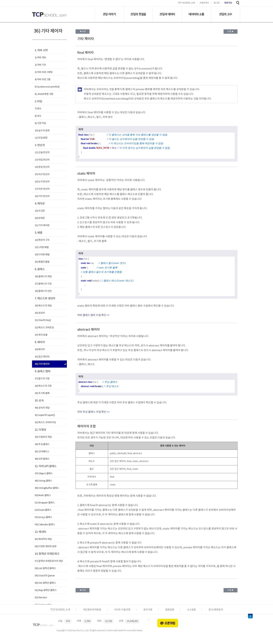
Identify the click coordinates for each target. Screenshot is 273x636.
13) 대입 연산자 (42, 159)
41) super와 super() (45, 415)
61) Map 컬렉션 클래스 (46, 590)
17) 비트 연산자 (42, 188)
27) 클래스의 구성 (43, 283)
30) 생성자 (40, 312)
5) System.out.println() (47, 86)
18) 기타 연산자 (42, 196)
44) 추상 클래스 (42, 444)
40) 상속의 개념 (42, 407)
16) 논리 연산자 (42, 181)
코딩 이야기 (109, 14)
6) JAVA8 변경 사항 (44, 94)
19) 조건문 (40, 210)
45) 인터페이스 (42, 451)
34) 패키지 (40, 349)
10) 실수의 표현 (42, 130)
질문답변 (169, 610)
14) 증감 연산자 (42, 167)
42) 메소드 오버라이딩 (45, 422)
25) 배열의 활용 (42, 261)
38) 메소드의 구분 (43, 385)
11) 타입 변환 (41, 137)
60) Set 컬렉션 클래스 (45, 582)
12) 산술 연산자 (42, 152)
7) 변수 (38, 108)
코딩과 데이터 (167, 14)
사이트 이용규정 (122, 610)
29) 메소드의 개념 (43, 305)
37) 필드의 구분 (42, 378)
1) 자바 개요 (40, 57)
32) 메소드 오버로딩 (44, 327)
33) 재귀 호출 (41, 334)
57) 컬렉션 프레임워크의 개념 (49, 561)
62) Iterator (41, 597)
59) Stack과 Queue (44, 575)
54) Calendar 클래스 (45, 524)
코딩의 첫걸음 (138, 14)
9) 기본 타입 (40, 123)
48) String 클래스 (43, 480)
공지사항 (147, 610)
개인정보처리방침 (92, 610)
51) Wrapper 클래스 (45, 502)
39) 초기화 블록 (42, 393)
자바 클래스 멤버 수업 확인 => (93, 315)
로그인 (217, 3)
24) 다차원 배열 (42, 254)
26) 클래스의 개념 (43, 276)
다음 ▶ (230, 31)
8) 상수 (38, 115)
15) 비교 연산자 (42, 174)
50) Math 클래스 (43, 495)
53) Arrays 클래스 (43, 517)
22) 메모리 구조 (42, 240)
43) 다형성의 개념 (43, 437)
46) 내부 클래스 (42, 458)
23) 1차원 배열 (42, 247)
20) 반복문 (40, 218)
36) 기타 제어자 (42, 364)
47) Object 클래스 (44, 473)
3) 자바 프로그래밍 (44, 72)
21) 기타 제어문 (42, 225)
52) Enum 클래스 (43, 509)
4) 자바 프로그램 (42, 79)
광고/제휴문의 (216, 610)
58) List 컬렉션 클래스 (45, 568)
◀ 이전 (82, 31)
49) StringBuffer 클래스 (47, 488)
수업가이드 (204, 3)
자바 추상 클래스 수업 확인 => (93, 412)
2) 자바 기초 (40, 64)
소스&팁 (191, 610)
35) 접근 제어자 (42, 356)
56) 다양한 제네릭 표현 (45, 546)
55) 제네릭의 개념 (43, 539)
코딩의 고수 (225, 14)
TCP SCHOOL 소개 (186, 3)
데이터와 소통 (196, 14)
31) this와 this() (43, 320)
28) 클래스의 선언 (43, 291)
